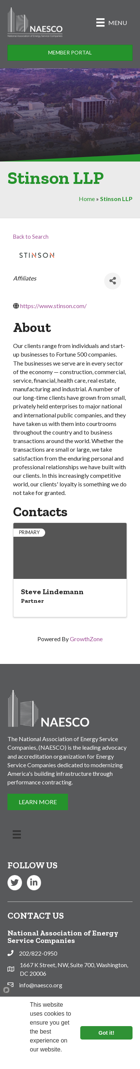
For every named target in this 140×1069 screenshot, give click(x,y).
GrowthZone (86, 638)
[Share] (112, 281)
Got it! (106, 1033)
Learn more (46, 1059)
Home (87, 198)
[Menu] (112, 22)
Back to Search (31, 236)
